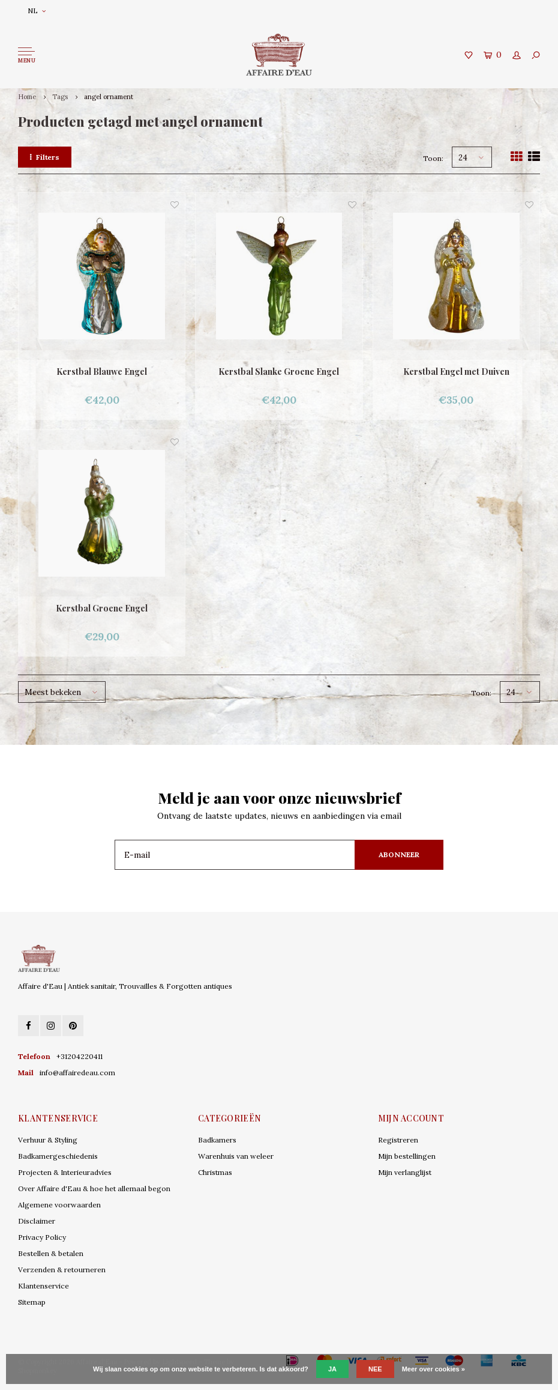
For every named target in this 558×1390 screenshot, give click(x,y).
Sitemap (32, 1302)
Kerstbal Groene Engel (102, 608)
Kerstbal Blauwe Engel (101, 371)
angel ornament (108, 97)
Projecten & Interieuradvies (65, 1172)
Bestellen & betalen (50, 1253)
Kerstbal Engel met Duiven (456, 371)
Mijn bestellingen (407, 1156)
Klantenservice (43, 1285)
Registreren (398, 1139)
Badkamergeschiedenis (58, 1156)
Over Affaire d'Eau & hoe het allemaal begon (94, 1188)
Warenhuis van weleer (236, 1156)
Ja (332, 1369)
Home (27, 97)
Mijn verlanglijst (404, 1172)
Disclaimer (36, 1220)
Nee (375, 1369)
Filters (44, 157)
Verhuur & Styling (47, 1139)
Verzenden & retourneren (62, 1269)
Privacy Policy (42, 1237)
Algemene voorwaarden (59, 1204)
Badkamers (217, 1139)
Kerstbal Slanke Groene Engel (278, 371)
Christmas (215, 1172)
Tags (60, 97)
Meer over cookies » (433, 1369)
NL (37, 10)
